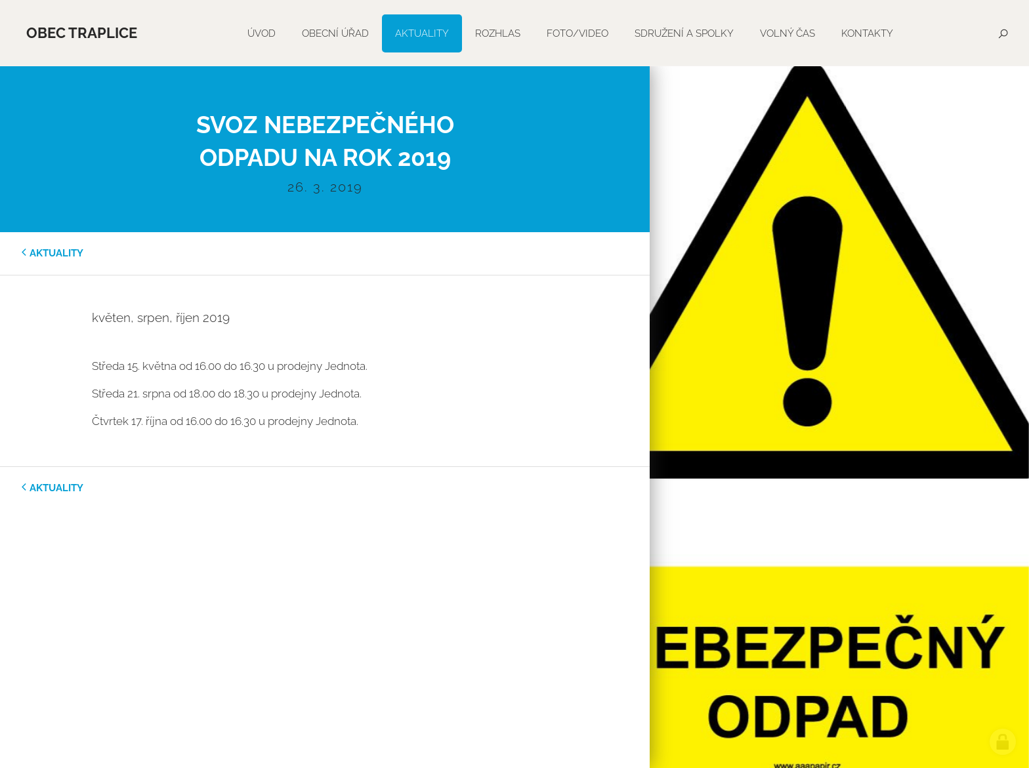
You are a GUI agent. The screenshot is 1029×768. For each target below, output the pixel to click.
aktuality (56, 253)
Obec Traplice (81, 32)
